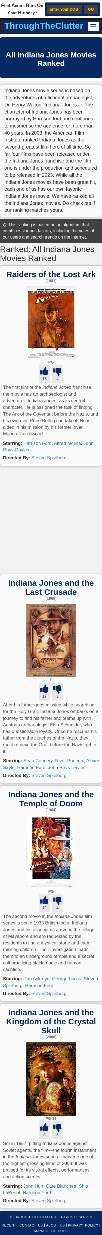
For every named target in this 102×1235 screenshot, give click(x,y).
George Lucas (66, 978)
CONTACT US (31, 1225)
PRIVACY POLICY (83, 1225)
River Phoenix (69, 760)
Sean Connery (37, 760)
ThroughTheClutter (43, 26)
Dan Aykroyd (36, 978)
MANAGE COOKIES (51, 1231)
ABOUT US (55, 1225)
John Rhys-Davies (66, 767)
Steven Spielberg (48, 457)
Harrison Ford (37, 443)
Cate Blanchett (61, 1186)
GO (91, 9)
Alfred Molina (67, 443)
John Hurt (33, 1186)
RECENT (9, 1225)
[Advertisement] (51, 520)
